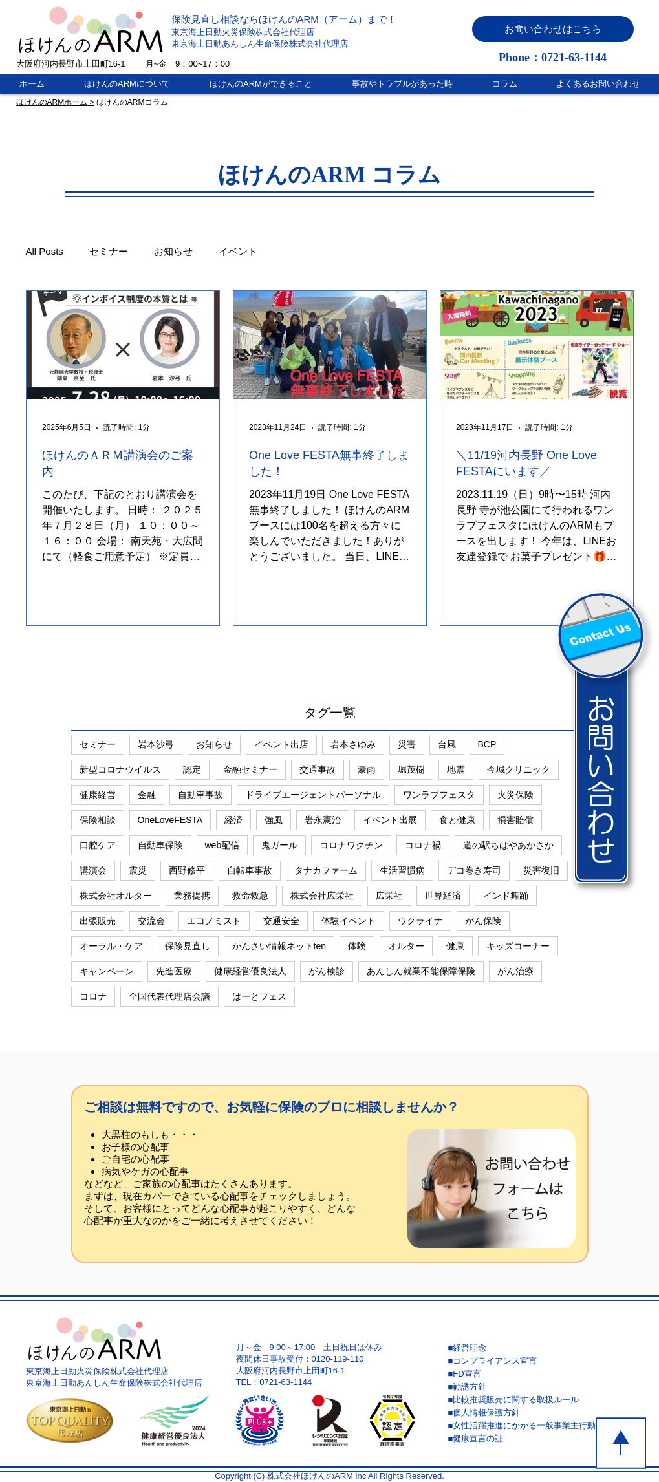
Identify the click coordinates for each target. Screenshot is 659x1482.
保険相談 (98, 820)
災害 (407, 744)
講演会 (93, 870)
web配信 (222, 845)
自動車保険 (160, 845)
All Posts (44, 251)
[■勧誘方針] (540, 1386)
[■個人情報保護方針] (540, 1412)
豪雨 (367, 769)
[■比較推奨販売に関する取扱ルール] (540, 1399)
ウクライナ (420, 921)
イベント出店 (281, 744)
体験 (357, 946)
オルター (406, 946)
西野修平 (187, 870)
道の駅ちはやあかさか (508, 845)
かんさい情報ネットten (279, 946)
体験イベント (348, 921)
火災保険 (515, 794)
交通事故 (317, 769)
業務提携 (192, 895)
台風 (447, 744)
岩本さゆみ (353, 744)
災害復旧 (541, 870)
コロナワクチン (351, 845)
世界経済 (443, 895)
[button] (553, 29)
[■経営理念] (540, 1348)
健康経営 (98, 794)
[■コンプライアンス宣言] (540, 1361)
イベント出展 (390, 820)
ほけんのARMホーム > (55, 102)
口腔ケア (98, 845)
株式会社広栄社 (322, 895)
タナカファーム (326, 870)
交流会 (151, 921)
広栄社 (389, 895)
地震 (456, 769)
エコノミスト (214, 921)
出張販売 (98, 921)
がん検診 (326, 971)
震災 (138, 870)
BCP (487, 744)
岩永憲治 (323, 820)
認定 (192, 769)
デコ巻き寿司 (474, 870)
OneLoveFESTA (170, 820)
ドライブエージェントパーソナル (313, 794)
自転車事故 (249, 870)
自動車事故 (200, 794)
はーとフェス (259, 996)
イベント (238, 251)
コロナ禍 (423, 845)
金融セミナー (250, 769)
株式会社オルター (116, 895)
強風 (274, 820)
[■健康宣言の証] (540, 1438)
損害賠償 (515, 820)
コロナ (93, 996)
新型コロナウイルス (120, 769)
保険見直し (187, 946)
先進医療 (174, 971)
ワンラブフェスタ (439, 794)
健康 (455, 946)
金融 (147, 794)
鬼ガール (279, 845)
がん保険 (483, 921)
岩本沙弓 (156, 744)
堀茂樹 (411, 769)
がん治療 (515, 971)
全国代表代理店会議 (169, 996)
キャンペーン (107, 971)
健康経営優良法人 (250, 971)
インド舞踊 (505, 895)
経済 (233, 820)
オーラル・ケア (111, 946)
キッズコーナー (518, 946)
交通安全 (281, 921)
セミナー (108, 251)
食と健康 (457, 820)
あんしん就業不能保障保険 (421, 971)
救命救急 (250, 895)
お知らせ (173, 251)
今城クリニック (518, 769)
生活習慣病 (402, 870)
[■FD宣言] (540, 1374)
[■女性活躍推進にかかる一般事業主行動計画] (540, 1425)
